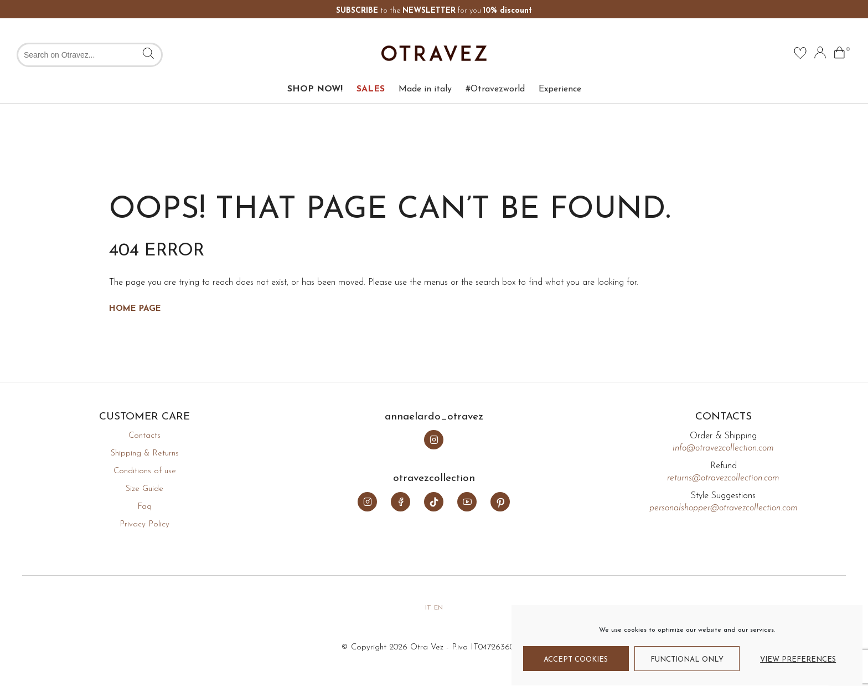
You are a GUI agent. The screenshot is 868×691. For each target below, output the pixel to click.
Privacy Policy (144, 524)
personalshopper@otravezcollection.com (723, 508)
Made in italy (425, 89)
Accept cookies (576, 659)
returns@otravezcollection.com (723, 478)
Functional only (687, 659)
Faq (144, 507)
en (438, 608)
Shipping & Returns (145, 453)
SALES (370, 89)
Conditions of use (144, 471)
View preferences (798, 659)
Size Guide (144, 489)
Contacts (144, 436)
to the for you (434, 11)
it (428, 608)
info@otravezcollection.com (723, 448)
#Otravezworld (495, 89)
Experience (560, 89)
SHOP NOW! (315, 89)
